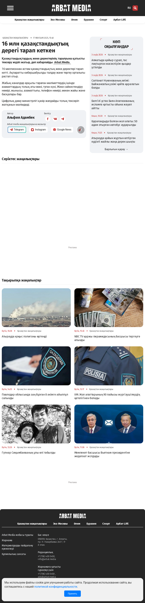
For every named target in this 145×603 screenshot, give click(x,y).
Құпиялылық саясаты (14, 554)
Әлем (74, 19)
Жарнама (7, 540)
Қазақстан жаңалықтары (29, 19)
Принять (72, 593)
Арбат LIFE (119, 19)
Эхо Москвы (57, 19)
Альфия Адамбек (21, 117)
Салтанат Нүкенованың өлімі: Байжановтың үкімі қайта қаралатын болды (115, 84)
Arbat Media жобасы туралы (17, 535)
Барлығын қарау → (116, 149)
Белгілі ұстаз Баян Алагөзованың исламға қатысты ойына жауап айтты (112, 104)
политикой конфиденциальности (55, 586)
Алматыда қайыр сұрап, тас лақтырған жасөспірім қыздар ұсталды (111, 63)
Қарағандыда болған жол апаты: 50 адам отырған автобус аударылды (114, 123)
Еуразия (89, 19)
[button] (80, 129)
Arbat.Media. (62, 62)
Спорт (103, 19)
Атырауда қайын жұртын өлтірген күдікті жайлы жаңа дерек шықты (113, 139)
